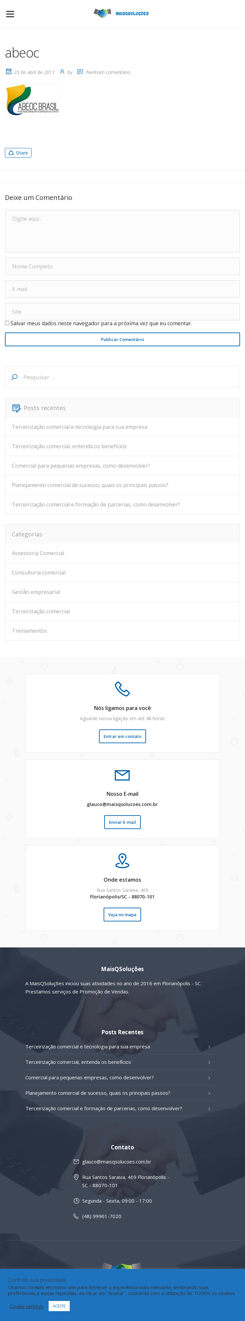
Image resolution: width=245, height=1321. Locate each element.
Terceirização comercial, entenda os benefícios (69, 446)
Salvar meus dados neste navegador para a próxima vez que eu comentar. (101, 323)
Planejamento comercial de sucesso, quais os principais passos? (90, 485)
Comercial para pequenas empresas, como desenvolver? (81, 465)
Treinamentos (29, 630)
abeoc (22, 52)
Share (18, 153)
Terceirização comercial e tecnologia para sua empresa (79, 426)
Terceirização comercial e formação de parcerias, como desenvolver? (96, 504)
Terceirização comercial (41, 611)
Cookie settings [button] (27, 1306)
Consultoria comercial (38, 572)
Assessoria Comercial (38, 553)
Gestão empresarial (36, 592)
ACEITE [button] (59, 1306)
